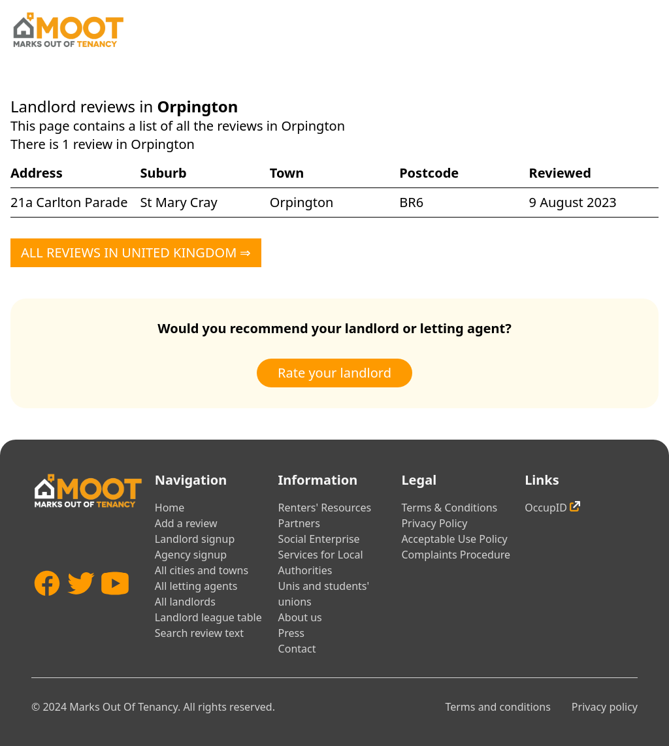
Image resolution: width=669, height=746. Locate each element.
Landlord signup (195, 539)
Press (291, 633)
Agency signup (191, 554)
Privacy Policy (434, 523)
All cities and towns (201, 570)
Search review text (199, 633)
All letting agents (196, 586)
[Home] (67, 29)
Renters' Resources (325, 507)
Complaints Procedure (455, 554)
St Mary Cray (178, 202)
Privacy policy (605, 707)
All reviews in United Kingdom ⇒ (136, 252)
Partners (299, 523)
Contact (297, 648)
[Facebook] (47, 607)
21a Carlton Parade (68, 202)
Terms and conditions (497, 707)
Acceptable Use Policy (454, 539)
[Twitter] (81, 607)
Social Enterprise (319, 539)
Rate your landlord (334, 372)
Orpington (302, 202)
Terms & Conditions (449, 507)
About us (300, 617)
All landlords (185, 601)
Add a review (186, 523)
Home (170, 507)
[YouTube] (115, 607)
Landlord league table (208, 617)
